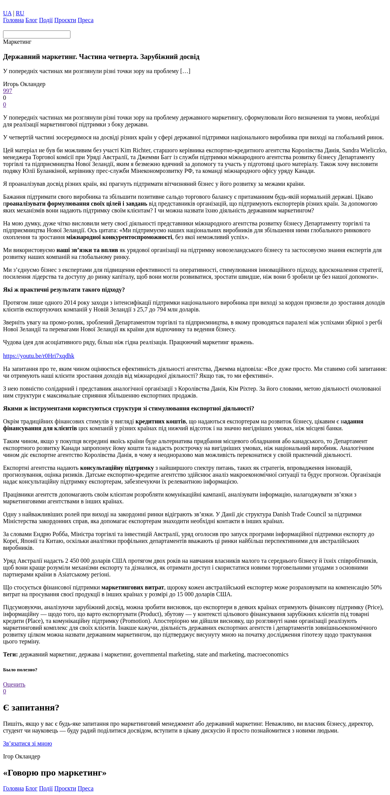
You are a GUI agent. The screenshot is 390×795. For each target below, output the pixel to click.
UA (7, 13)
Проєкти (65, 20)
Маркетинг (17, 41)
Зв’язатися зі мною (27, 743)
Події (46, 20)
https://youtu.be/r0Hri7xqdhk (38, 356)
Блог (32, 20)
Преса (85, 20)
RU (20, 13)
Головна (13, 20)
